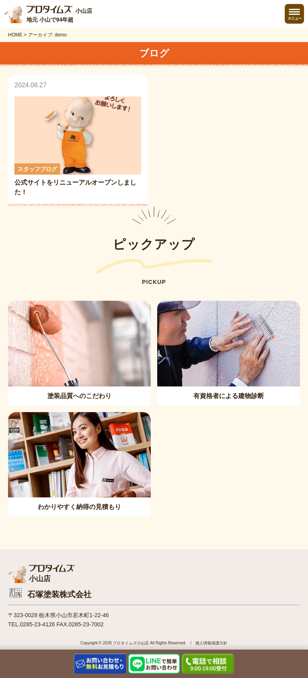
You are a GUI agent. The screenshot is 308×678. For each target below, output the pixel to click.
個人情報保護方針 (211, 643)
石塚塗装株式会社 (59, 594)
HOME (15, 35)
